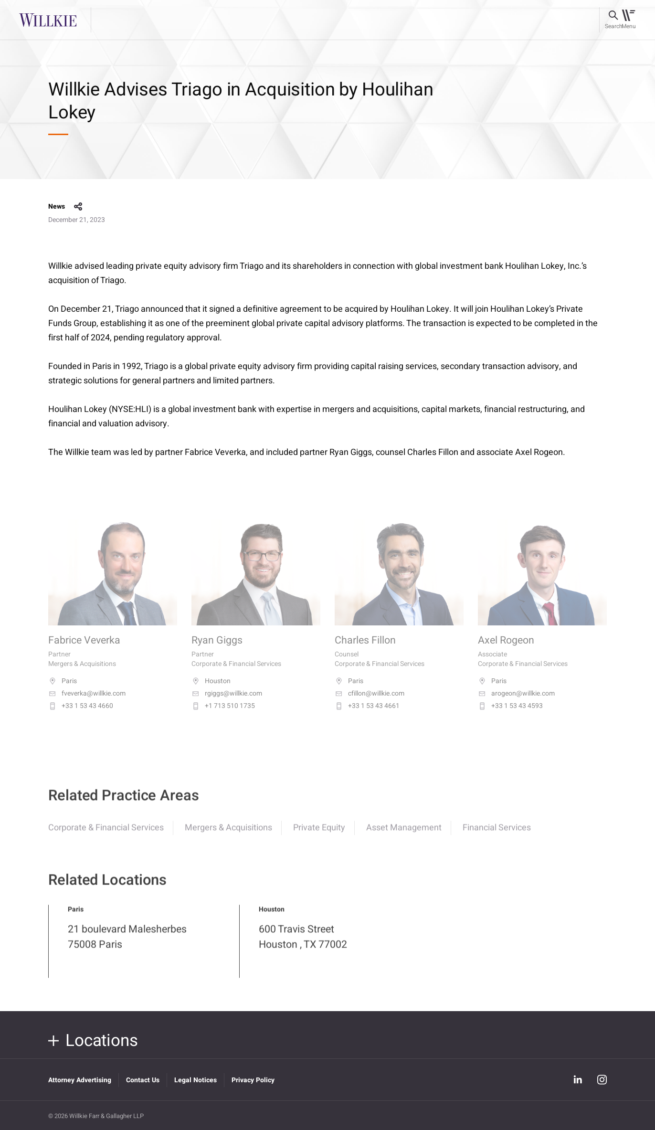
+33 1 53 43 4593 (510, 715)
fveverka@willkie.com (87, 703)
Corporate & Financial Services (106, 834)
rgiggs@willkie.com (226, 703)
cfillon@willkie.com (369, 703)
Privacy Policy (253, 1080)
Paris (62, 691)
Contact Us (142, 1080)
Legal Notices (195, 1080)
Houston (211, 691)
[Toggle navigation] (628, 20)
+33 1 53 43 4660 (80, 715)
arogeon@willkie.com (516, 703)
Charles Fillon (365, 650)
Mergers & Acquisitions (228, 834)
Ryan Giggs (217, 650)
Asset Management (404, 834)
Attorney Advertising (79, 1080)
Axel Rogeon (506, 650)
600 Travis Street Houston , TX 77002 (303, 944)
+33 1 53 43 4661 (367, 715)
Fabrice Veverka (84, 650)
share (78, 206)
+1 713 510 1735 (223, 715)
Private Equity (319, 834)
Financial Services (497, 834)
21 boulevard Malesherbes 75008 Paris (127, 944)
